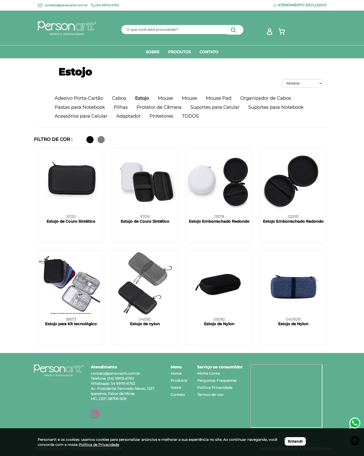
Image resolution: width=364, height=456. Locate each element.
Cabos (119, 98)
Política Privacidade (214, 387)
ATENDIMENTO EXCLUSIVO (300, 5)
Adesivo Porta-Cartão (79, 98)
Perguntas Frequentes (217, 380)
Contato (178, 394)
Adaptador (128, 116)
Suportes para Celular (214, 107)
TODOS (190, 116)
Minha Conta (208, 373)
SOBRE (153, 51)
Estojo (75, 72)
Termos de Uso (210, 394)
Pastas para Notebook (80, 107)
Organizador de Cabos (265, 98)
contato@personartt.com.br (115, 373)
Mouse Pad (218, 98)
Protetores (161, 116)
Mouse (165, 98)
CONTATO (208, 51)
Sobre (176, 387)
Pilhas (121, 107)
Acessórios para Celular (81, 116)
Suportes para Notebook (276, 107)
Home (176, 373)
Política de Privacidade (99, 444)
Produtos (179, 380)
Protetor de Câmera (158, 107)
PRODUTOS (179, 51)
